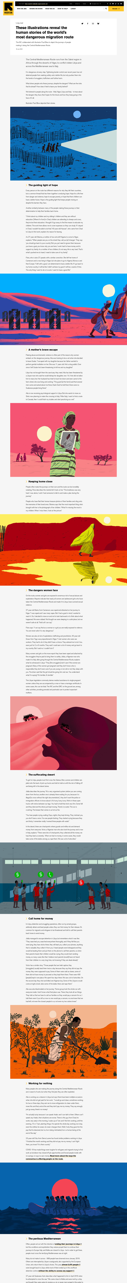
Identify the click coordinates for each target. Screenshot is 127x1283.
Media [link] (71, 3)
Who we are (22, 9)
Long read (19, 23)
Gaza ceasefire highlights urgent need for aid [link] (36, 3)
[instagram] (110, 3)
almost (71, 1265)
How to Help (63, 9)
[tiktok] (115, 3)
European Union (95, 3)
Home (8, 8)
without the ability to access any (56, 1271)
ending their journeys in (68, 1244)
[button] (116, 8)
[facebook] (107, 3)
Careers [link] (84, 3)
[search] (106, 8)
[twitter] (82, 23)
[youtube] (113, 3)
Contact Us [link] (77, 3)
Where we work (35, 9)
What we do (50, 9)
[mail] (93, 23)
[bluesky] (121, 3)
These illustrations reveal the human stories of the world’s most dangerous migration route (44, 32)
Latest (73, 9)
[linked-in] (118, 3)
